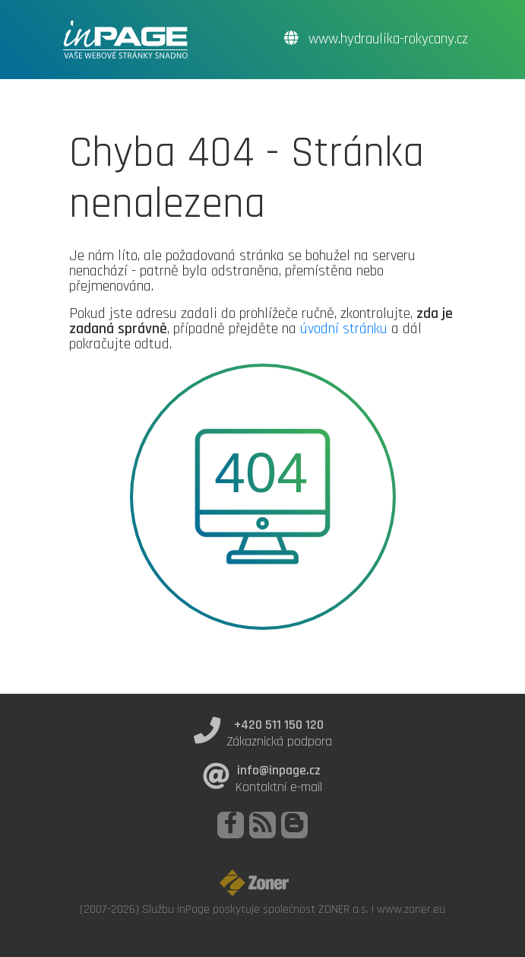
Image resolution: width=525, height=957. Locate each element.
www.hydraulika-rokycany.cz (376, 39)
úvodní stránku (343, 329)
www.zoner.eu (411, 909)
